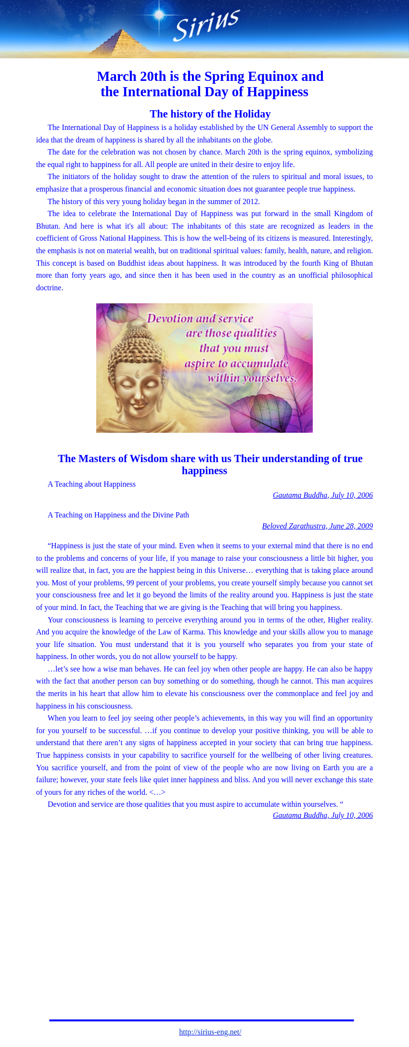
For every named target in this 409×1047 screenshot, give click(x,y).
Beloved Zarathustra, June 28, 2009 (317, 526)
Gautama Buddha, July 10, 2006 (323, 495)
